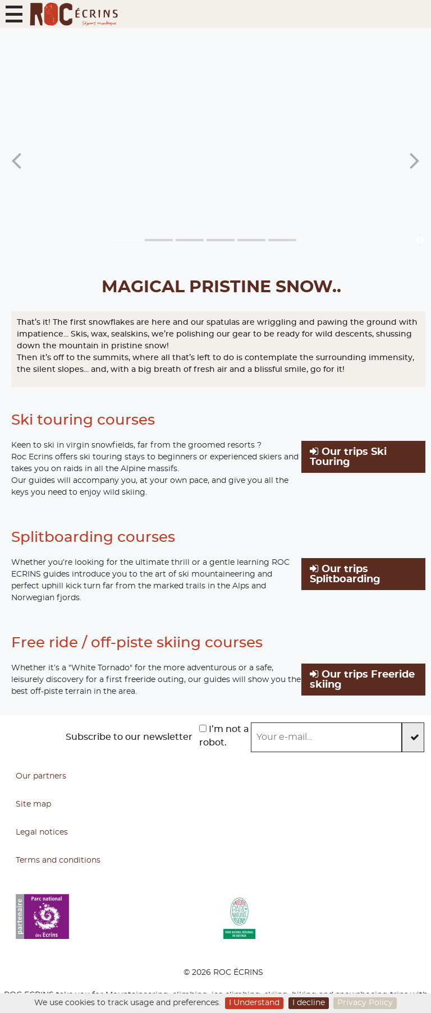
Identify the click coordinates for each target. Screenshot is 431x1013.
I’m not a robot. (224, 736)
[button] (14, 14)
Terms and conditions (58, 860)
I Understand (254, 1003)
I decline (308, 1003)
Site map (33, 804)
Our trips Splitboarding (345, 574)
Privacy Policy (365, 1003)
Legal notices (42, 832)
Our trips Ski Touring (348, 456)
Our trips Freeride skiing (362, 679)
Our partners (41, 776)
